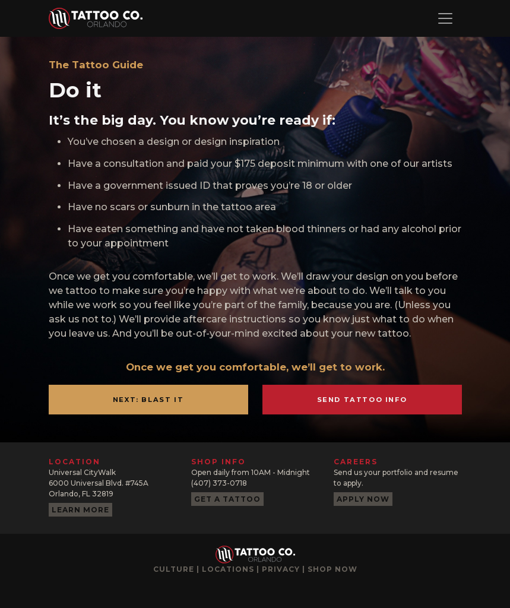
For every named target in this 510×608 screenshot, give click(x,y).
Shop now (332, 569)
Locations (228, 569)
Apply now (363, 499)
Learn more (80, 509)
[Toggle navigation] (445, 18)
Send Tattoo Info (362, 399)
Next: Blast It (148, 399)
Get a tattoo (227, 499)
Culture (173, 569)
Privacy (281, 569)
